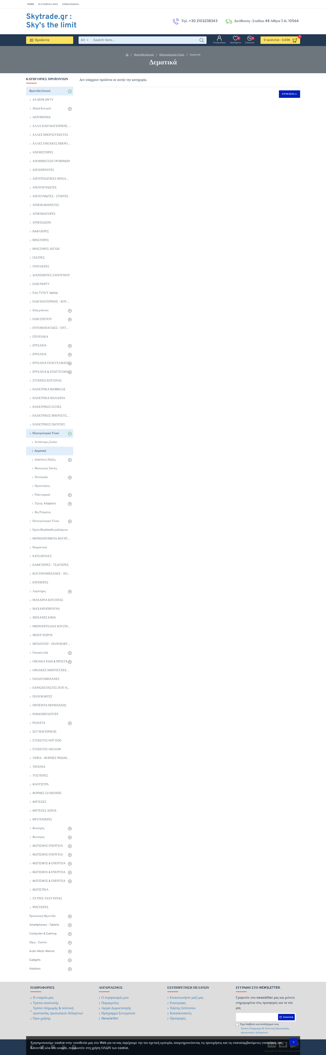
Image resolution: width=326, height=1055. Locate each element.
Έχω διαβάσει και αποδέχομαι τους (266, 1029)
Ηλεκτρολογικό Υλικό (171, 55)
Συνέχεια (288, 93)
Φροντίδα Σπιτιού (144, 55)
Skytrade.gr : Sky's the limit (51, 21)
